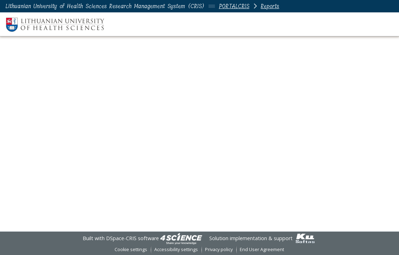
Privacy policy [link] (219, 250)
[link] (181, 238)
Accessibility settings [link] (176, 250)
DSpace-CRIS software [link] (132, 238)
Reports (270, 6)
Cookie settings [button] (131, 250)
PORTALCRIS (234, 6)
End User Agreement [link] (262, 250)
